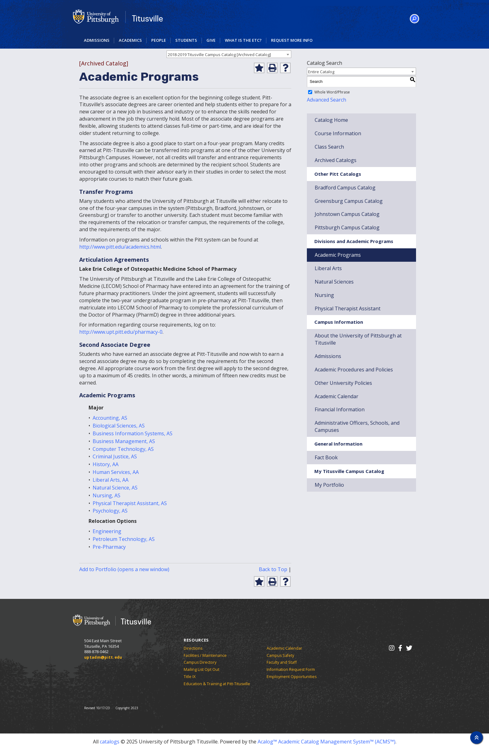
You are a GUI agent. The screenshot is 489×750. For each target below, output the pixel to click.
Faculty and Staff (282, 662)
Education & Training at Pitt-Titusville (217, 683)
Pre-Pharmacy (109, 546)
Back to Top (273, 569)
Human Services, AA (116, 472)
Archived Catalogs (335, 160)
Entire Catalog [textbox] (321, 71)
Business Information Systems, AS (132, 433)
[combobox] (229, 54)
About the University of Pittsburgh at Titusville (358, 339)
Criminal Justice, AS (115, 456)
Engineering (107, 531)
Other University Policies (343, 383)
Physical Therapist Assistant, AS (130, 503)
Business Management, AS (124, 441)
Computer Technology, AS (123, 449)
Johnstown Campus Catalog (347, 214)
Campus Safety (280, 655)
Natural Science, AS (115, 487)
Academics (130, 40)
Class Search (329, 146)
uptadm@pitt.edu (103, 657)
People (158, 40)
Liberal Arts (328, 268)
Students (186, 40)
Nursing (324, 295)
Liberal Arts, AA (110, 479)
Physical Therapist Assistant (347, 308)
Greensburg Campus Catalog (349, 201)
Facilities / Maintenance (205, 655)
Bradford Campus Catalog (345, 187)
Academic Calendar (284, 648)
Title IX (190, 676)
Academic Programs (338, 254)
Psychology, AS (110, 510)
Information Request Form (291, 669)
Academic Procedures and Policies (354, 369)
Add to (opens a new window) (124, 569)
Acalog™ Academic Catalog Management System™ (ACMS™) (326, 741)
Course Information (338, 133)
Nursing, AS (106, 495)
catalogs (109, 741)
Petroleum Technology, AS (124, 539)
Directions (193, 648)
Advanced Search (326, 99)
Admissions (96, 40)
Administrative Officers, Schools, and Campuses (357, 426)
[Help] (285, 68)
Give (210, 40)
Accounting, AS (110, 417)
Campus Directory (200, 662)
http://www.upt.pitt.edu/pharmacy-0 (120, 331)
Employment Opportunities (292, 676)
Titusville (147, 18)
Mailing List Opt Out (201, 669)
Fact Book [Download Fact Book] (326, 457)
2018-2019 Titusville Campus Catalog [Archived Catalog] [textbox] (219, 54)
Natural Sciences (334, 281)
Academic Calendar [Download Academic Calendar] (336, 396)
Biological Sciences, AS (119, 425)
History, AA (106, 464)
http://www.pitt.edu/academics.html (120, 246)
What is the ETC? (243, 40)
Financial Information (340, 409)
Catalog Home (331, 120)
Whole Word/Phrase (332, 92)
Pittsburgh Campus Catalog (347, 227)
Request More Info (291, 40)
